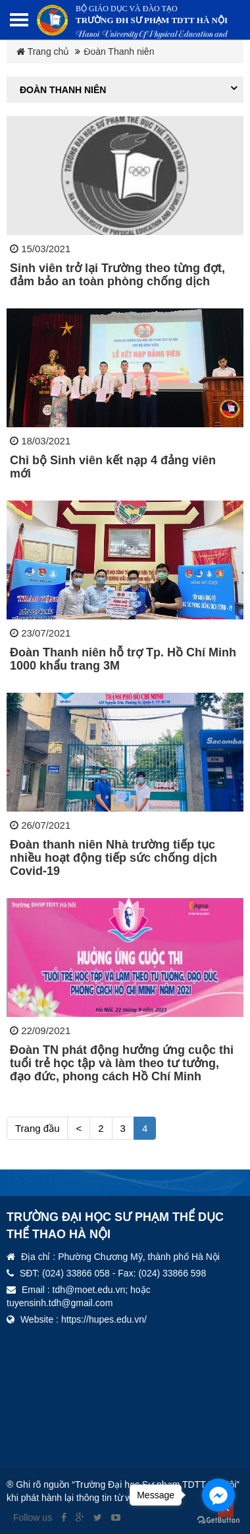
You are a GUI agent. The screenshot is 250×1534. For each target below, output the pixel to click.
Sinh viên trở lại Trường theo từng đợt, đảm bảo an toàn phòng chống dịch (117, 274)
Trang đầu (37, 1128)
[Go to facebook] (218, 1495)
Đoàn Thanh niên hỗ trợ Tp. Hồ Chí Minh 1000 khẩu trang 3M (123, 659)
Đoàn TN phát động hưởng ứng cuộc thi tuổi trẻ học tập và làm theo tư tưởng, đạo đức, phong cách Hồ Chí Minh (122, 1063)
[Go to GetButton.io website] (218, 1520)
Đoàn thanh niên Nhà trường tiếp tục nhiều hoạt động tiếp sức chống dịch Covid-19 (113, 858)
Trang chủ (42, 51)
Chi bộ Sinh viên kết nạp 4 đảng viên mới (113, 467)
